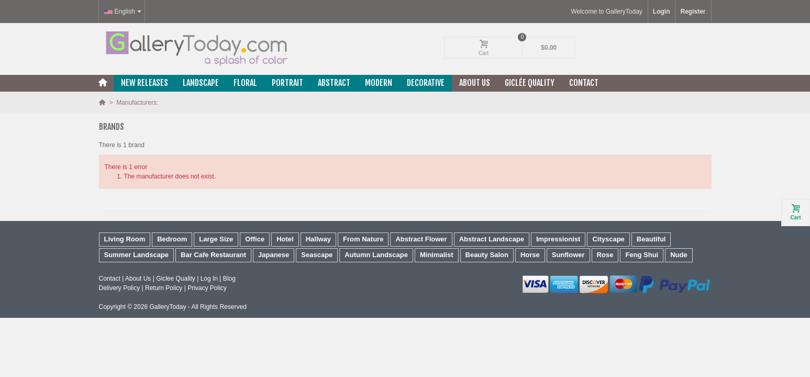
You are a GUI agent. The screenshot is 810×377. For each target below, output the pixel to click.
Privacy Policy (207, 288)
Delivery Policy (119, 288)
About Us (474, 82)
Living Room (125, 239)
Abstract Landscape (491, 239)
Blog (229, 278)
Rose (605, 255)
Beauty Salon (486, 255)
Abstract (334, 82)
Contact (583, 82)
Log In (209, 278)
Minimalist (436, 255)
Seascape (316, 255)
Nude (678, 255)
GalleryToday (167, 307)
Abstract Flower (421, 239)
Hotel (285, 239)
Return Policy (163, 288)
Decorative (426, 82)
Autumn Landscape (376, 255)
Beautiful (651, 239)
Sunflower (568, 255)
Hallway (318, 239)
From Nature (363, 239)
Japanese (273, 255)
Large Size (216, 239)
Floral (245, 82)
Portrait (287, 82)
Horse (530, 255)
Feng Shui (641, 255)
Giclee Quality (175, 278)
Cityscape (608, 239)
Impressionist (558, 239)
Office (254, 239)
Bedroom (172, 239)
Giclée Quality (529, 82)
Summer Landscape (136, 255)
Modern (378, 82)
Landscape (201, 82)
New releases (144, 82)
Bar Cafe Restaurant (213, 255)
